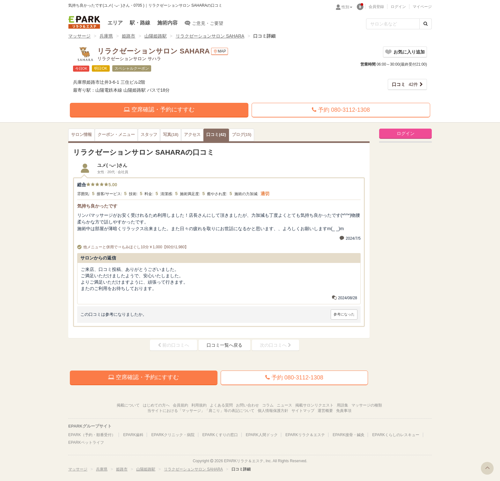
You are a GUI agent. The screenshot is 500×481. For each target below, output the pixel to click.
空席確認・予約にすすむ (159, 109)
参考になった (344, 314)
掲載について (128, 405)
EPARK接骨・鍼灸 (348, 435)
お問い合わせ (247, 405)
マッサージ (79, 36)
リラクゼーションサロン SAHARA (210, 36)
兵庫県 (106, 36)
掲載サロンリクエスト (314, 405)
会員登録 (376, 6)
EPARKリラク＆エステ (84, 22)
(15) (241, 134)
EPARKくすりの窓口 (220, 435)
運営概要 (325, 410)
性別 (347, 7)
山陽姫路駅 (155, 36)
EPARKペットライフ (86, 442)
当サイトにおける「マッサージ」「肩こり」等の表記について (200, 410)
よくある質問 (221, 405)
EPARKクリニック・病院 (173, 435)
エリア (115, 22)
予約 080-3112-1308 (341, 110)
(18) (170, 134)
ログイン (398, 6)
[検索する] (425, 24)
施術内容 (167, 22)
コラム (268, 405)
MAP (219, 51)
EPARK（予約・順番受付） (91, 435)
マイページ (422, 6)
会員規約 (180, 405)
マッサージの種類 (366, 405)
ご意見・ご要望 (204, 23)
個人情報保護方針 (273, 410)
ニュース (284, 405)
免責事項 (343, 410)
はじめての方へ (156, 405)
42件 (405, 84)
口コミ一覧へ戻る (224, 345)
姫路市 (128, 36)
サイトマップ (302, 410)
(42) (216, 134)
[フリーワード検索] (393, 23)
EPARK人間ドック (262, 435)
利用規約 (199, 405)
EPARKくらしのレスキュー (395, 435)
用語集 (342, 405)
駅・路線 (140, 22)
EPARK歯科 (133, 435)
